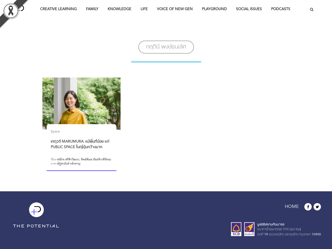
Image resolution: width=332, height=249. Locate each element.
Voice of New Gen (175, 9)
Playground (214, 9)
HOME (292, 206)
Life (144, 9)
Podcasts (280, 9)
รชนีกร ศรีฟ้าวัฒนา (68, 159)
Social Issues (249, 9)
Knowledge (119, 9)
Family (92, 9)
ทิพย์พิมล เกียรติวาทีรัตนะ (96, 159)
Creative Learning (58, 9)
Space (55, 131)
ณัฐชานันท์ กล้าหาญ (68, 163)
